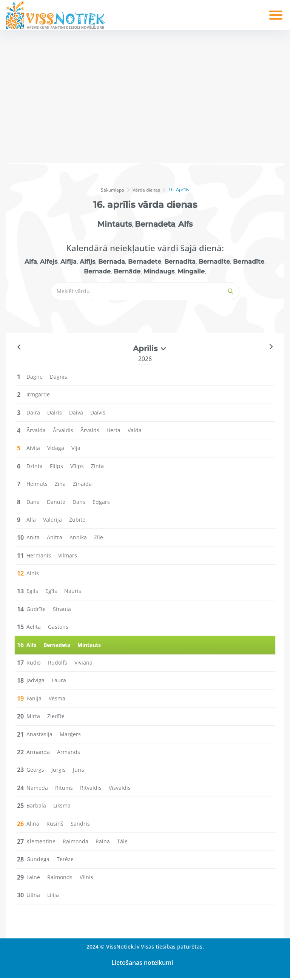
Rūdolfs (57, 662)
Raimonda (75, 841)
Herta (113, 430)
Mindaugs (158, 271)
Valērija (52, 519)
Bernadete (144, 261)
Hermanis (38, 555)
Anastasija (39, 734)
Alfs (185, 224)
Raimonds (59, 877)
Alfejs (48, 261)
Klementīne (41, 841)
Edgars (101, 501)
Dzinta (34, 466)
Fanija (34, 698)
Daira (33, 412)
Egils (32, 590)
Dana (33, 501)
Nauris (72, 590)
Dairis (54, 412)
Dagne (34, 376)
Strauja (62, 609)
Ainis (32, 573)
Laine (33, 877)
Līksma (62, 805)
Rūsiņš (54, 823)
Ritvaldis (91, 787)
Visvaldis (120, 787)
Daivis (97, 412)
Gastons (58, 626)
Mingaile (191, 271)
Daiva (76, 412)
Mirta (33, 716)
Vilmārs (67, 555)
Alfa (31, 261)
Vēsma (57, 698)
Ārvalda (36, 430)
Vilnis (86, 877)
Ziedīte (56, 716)
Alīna (32, 823)
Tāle (122, 841)
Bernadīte (248, 261)
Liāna (33, 894)
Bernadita (180, 261)
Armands (68, 751)
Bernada (111, 261)
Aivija (33, 447)
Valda (135, 430)
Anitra (54, 537)
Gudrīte (36, 609)
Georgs (35, 769)
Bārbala (36, 805)
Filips (56, 466)
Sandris (80, 823)
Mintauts (114, 224)
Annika (78, 537)
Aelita (33, 626)
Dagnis (58, 376)
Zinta (97, 466)
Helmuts (37, 483)
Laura (59, 680)
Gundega (37, 859)
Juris (78, 769)
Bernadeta (155, 224)
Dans (78, 501)
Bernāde (127, 271)
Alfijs (87, 261)
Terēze (65, 859)
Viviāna (83, 662)
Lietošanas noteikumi (142, 962)
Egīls (51, 590)
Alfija (68, 261)
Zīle (98, 537)
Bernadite (214, 261)
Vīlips (77, 466)
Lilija (53, 894)
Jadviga (35, 680)
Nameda (37, 787)
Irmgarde (38, 394)
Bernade (97, 271)
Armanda (38, 751)
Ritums (64, 787)
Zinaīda (82, 483)
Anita (33, 537)
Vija (75, 447)
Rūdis (33, 662)
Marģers (70, 734)
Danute (56, 501)
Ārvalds (89, 430)
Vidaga (55, 447)
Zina (60, 483)
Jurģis (58, 769)
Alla (31, 519)
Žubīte (77, 519)
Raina (103, 841)
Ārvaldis (63, 430)
